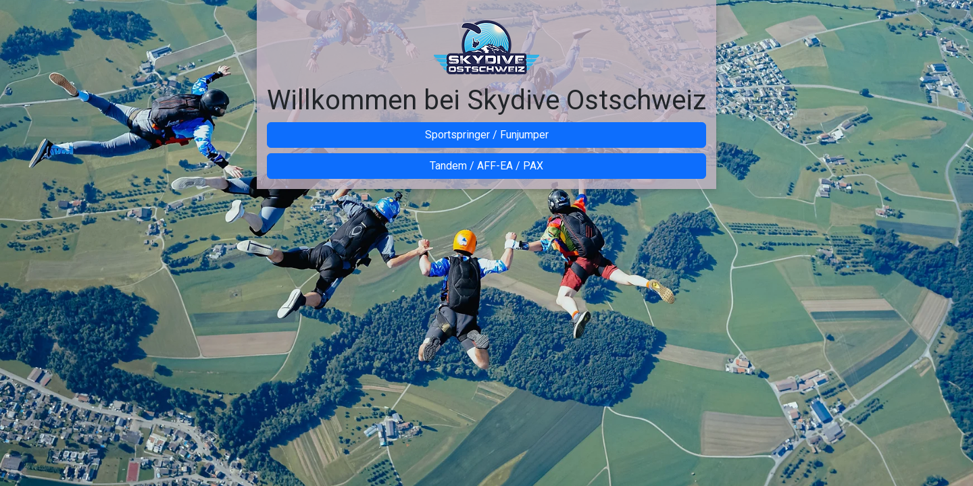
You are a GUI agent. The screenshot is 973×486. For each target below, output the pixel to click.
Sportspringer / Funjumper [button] (487, 134)
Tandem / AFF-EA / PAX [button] (486, 165)
